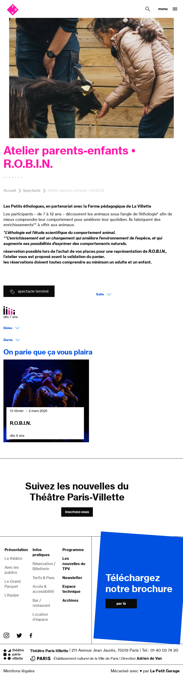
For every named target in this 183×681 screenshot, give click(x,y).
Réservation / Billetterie (44, 566)
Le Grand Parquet (13, 584)
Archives (70, 600)
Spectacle (31, 190)
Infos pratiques (41, 552)
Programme (73, 549)
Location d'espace (40, 617)
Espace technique (71, 589)
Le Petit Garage (165, 670)
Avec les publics (12, 570)
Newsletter (72, 577)
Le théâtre (13, 558)
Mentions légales (19, 670)
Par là (121, 603)
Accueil (9, 190)
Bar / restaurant (41, 603)
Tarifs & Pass (43, 577)
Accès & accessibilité (43, 589)
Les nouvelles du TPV (73, 563)
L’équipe (12, 595)
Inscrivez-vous (77, 512)
